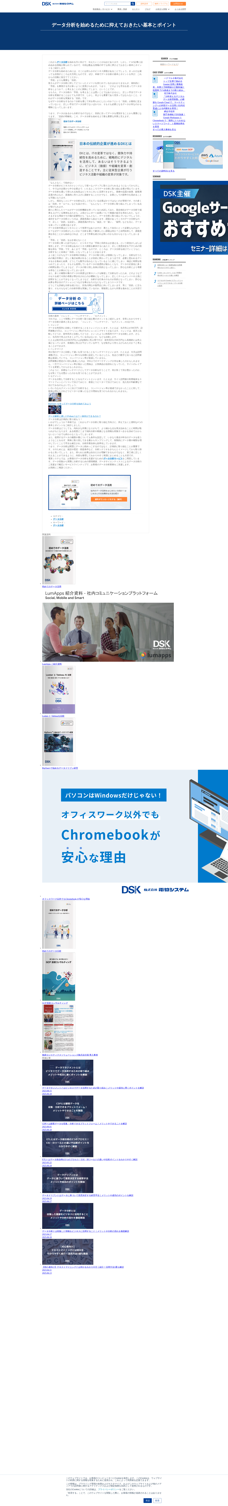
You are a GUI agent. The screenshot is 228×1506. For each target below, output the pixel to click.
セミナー (136, 9)
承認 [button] (148, 1500)
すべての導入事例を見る (164, 129)
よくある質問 (180, 9)
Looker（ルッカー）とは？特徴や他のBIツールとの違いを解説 (169, 274)
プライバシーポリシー (108, 1489)
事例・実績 (122, 9)
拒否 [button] (157, 1500)
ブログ (147, 9)
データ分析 (62, 62)
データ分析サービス (113, 458)
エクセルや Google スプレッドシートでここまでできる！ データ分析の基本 (170, 283)
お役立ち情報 (161, 9)
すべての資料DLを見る (164, 171)
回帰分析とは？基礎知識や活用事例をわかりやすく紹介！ (169, 266)
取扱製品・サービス (101, 9)
